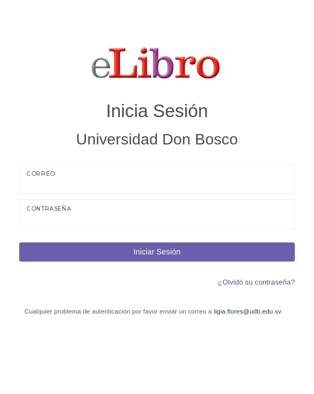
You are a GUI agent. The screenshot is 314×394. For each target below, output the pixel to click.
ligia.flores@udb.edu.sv (247, 311)
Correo (40, 173)
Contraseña (48, 208)
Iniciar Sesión (156, 251)
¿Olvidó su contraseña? (256, 282)
